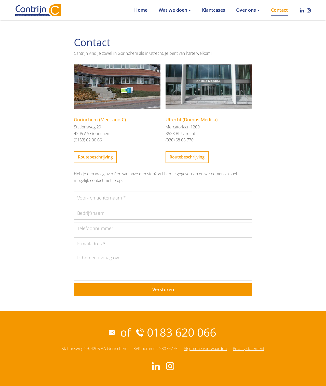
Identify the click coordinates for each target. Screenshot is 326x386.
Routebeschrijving (95, 157)
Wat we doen (173, 10)
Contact (279, 10)
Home (140, 10)
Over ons (246, 10)
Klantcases (213, 10)
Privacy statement (248, 348)
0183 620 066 (176, 332)
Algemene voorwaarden (205, 348)
